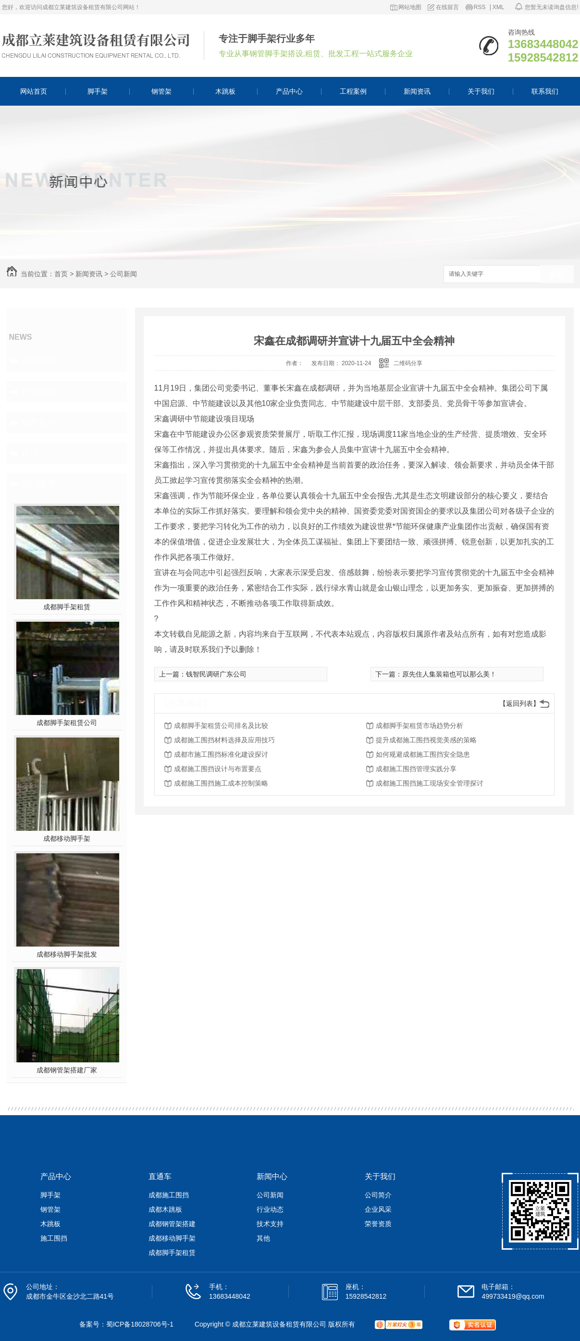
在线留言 (447, 7)
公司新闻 (123, 274)
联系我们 (544, 91)
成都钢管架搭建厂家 (67, 1070)
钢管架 (161, 91)
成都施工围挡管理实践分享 (416, 769)
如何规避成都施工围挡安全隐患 (423, 754)
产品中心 (289, 91)
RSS (480, 7)
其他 (29, 453)
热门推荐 (38, 484)
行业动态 (38, 391)
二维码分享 (408, 363)
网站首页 (33, 91)
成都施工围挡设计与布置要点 (217, 769)
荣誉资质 (378, 1224)
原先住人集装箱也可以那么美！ (449, 674)
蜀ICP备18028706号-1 (139, 1324)
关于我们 (481, 91)
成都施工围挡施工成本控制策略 (221, 783)
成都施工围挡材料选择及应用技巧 (224, 740)
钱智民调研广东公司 (216, 674)
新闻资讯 (417, 91)
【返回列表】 (519, 703)
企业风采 (378, 1209)
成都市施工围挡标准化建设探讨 (221, 754)
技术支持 (38, 422)
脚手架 (97, 91)
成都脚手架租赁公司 (67, 722)
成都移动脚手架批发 (67, 954)
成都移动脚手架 (66, 838)
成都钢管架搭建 (172, 1224)
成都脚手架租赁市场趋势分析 (419, 725)
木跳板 (225, 91)
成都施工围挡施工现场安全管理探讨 (429, 783)
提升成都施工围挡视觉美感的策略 (426, 740)
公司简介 (378, 1195)
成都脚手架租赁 (66, 607)
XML (499, 7)
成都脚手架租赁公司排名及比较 (221, 725)
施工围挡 (53, 1238)
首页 (61, 274)
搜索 (557, 275)
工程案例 (353, 91)
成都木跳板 (165, 1209)
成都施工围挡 (168, 1195)
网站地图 (409, 7)
